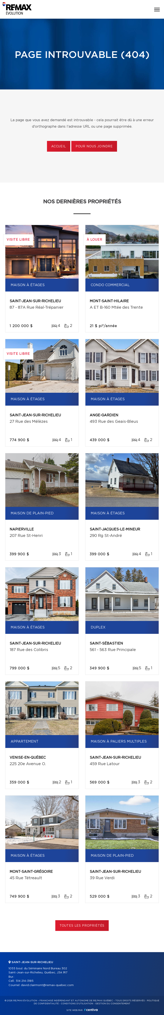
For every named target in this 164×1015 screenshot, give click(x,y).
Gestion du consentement (112, 1004)
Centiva (91, 1009)
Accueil (58, 146)
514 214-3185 (25, 981)
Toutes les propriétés (82, 925)
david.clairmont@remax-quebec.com (47, 985)
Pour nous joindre (94, 146)
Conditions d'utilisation (77, 1004)
